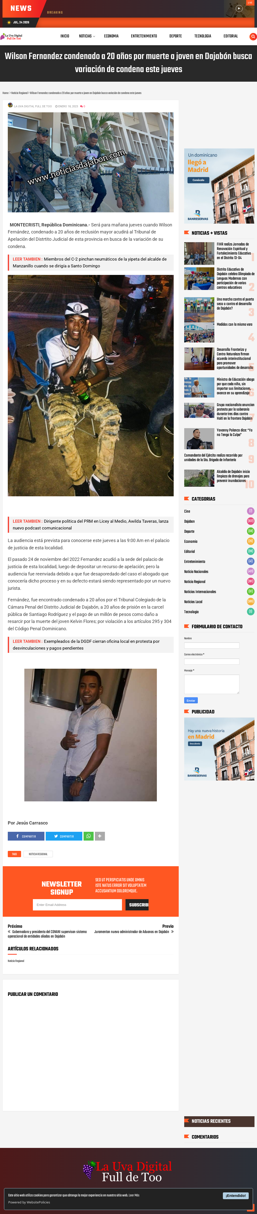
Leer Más (134, 1195)
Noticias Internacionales (200, 592)
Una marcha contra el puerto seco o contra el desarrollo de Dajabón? (235, 304)
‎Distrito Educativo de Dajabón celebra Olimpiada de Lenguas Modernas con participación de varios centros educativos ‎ (235, 278)
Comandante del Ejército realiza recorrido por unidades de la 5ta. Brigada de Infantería (213, 457)
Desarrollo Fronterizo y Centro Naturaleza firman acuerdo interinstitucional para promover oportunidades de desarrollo (235, 359)
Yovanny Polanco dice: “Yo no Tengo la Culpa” (234, 432)
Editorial (189, 552)
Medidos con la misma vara (234, 324)
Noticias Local (193, 602)
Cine (187, 511)
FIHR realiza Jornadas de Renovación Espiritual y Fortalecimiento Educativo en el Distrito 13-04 (234, 251)
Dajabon (189, 521)
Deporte (189, 531)
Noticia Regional (38, 854)
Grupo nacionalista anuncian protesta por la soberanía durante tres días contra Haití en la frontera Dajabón (235, 412)
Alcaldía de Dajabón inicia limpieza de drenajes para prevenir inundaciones (233, 476)
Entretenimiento (194, 562)
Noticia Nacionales (196, 572)
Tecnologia (191, 612)
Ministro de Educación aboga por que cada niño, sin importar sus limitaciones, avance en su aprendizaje (235, 386)
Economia (190, 542)
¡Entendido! (236, 1196)
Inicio (64, 36)
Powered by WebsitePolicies (29, 1202)
